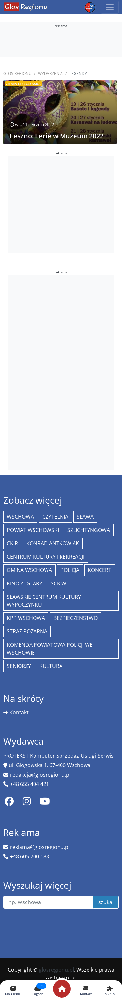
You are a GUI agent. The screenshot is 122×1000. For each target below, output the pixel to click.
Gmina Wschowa (29, 570)
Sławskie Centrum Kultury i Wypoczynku (45, 600)
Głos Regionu (17, 73)
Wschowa (20, 516)
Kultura (50, 666)
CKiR (12, 543)
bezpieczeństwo (75, 618)
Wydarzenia (50, 73)
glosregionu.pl (56, 969)
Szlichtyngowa (88, 530)
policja (70, 570)
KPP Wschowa (26, 618)
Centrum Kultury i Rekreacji (45, 556)
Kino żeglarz (24, 583)
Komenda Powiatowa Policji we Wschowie (50, 648)
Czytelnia (55, 516)
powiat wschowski (33, 530)
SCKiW (58, 583)
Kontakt (19, 712)
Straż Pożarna (27, 631)
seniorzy (19, 666)
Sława (85, 516)
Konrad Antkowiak (52, 543)
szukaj (106, 902)
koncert (99, 570)
